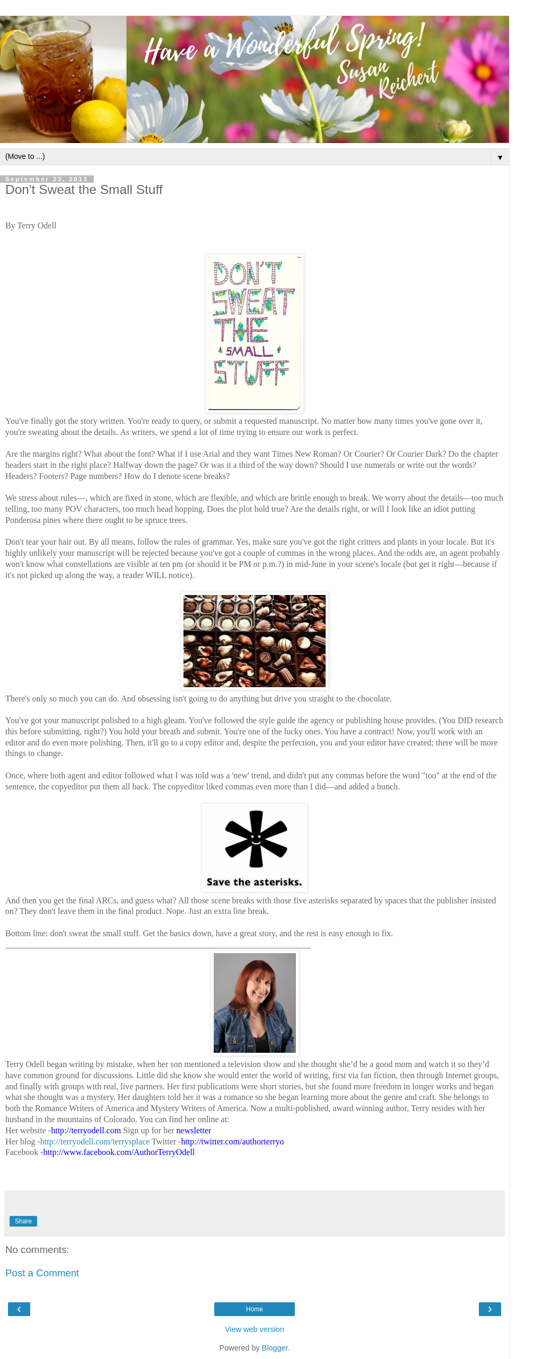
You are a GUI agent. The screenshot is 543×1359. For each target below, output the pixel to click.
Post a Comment (42, 1272)
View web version (254, 1329)
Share (23, 1221)
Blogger (275, 1348)
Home (254, 1309)
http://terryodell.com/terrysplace (95, 1141)
